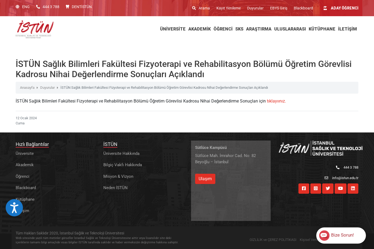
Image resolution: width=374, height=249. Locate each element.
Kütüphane (25, 199)
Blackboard (303, 8)
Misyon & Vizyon (118, 176)
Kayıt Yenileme (228, 8)
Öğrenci (22, 176)
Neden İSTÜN (115, 187)
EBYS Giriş (278, 8)
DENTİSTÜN (79, 7)
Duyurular (255, 8)
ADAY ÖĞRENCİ (341, 8)
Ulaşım (205, 178)
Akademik (25, 164)
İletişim (22, 210)
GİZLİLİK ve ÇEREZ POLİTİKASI (273, 240)
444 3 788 (47, 7)
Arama (201, 8)
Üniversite (25, 153)
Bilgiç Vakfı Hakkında (122, 164)
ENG (23, 7)
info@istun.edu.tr (341, 178)
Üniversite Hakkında (121, 153)
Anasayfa (27, 88)
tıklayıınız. (276, 101)
